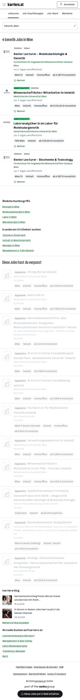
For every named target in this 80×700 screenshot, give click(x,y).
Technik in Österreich (14, 235)
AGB (61, 667)
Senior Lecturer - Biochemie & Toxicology (43, 159)
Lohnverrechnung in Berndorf (18, 635)
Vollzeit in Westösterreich (16, 240)
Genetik (10, 39)
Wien (30, 39)
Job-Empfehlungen (32, 13)
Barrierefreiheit (37, 673)
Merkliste (67, 13)
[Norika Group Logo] (40, 687)
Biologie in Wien (10, 206)
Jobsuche (13, 13)
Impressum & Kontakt (46, 667)
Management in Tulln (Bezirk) (18, 250)
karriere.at (35, 630)
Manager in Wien (11, 245)
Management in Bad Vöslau (17, 640)
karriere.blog (10, 590)
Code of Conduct (56, 673)
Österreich (21, 513)
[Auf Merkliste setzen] (19, 80)
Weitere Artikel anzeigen (15, 622)
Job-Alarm (52, 13)
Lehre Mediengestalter (14, 646)
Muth (5, 656)
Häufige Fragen (24, 667)
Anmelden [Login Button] (67, 4)
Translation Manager (13, 651)
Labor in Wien (9, 217)
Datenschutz (20, 673)
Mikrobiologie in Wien (13, 222)
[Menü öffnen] (4, 4)
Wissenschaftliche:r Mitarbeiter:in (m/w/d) (44, 92)
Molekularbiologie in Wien (16, 211)
